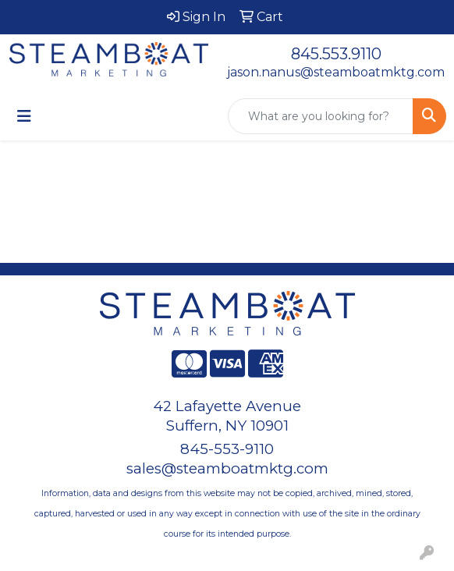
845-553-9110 (227, 449)
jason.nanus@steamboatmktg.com (336, 72)
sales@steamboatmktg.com (227, 468)
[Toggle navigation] (24, 116)
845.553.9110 (336, 53)
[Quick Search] (320, 116)
